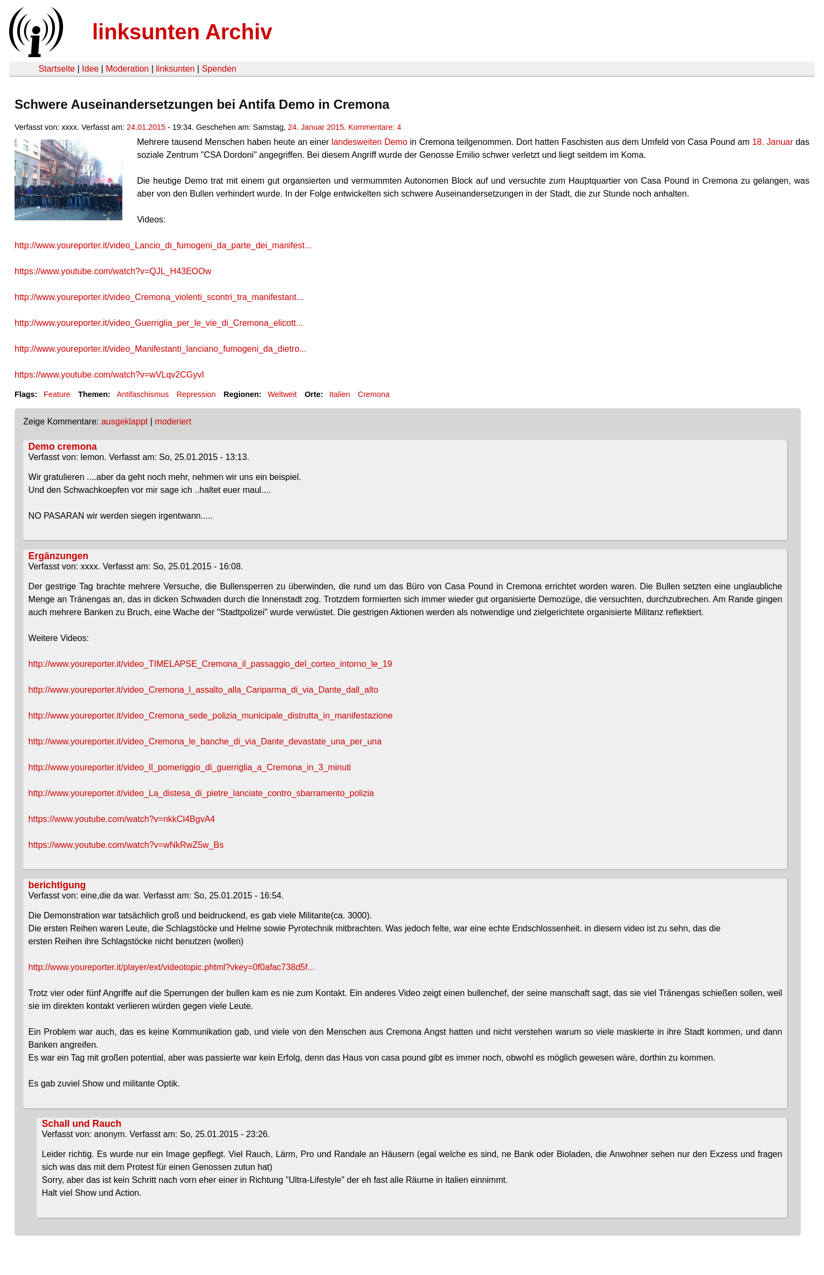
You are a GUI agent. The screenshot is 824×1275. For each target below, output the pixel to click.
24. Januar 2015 (316, 127)
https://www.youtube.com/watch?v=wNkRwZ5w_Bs (126, 844)
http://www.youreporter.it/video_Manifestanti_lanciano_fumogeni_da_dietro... (161, 348)
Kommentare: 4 (374, 127)
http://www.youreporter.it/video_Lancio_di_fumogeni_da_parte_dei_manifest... (163, 245)
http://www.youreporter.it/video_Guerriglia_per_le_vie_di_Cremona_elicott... (159, 323)
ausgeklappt (124, 421)
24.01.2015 (146, 127)
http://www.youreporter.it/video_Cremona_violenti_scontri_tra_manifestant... (159, 297)
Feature (57, 394)
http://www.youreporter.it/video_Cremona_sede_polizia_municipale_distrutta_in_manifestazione (211, 715)
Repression (196, 394)
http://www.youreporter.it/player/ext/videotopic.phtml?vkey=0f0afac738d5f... (172, 967)
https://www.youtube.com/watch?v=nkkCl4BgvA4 (122, 819)
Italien (339, 394)
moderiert (173, 421)
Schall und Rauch (82, 1123)
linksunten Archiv (182, 32)
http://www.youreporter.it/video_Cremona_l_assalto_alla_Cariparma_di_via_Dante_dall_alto (203, 689)
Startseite (56, 68)
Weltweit (282, 394)
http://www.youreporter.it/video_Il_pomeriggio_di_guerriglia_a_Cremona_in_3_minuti (190, 767)
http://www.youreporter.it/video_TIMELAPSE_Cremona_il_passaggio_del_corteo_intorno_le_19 (210, 663)
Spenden (219, 68)
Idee (90, 68)
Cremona (374, 394)
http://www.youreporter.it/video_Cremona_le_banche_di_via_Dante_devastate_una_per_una (205, 741)
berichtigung (57, 885)
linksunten (175, 68)
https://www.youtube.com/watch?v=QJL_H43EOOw (113, 271)
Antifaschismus (142, 394)
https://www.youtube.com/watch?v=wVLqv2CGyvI (109, 374)
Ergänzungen (58, 556)
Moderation (127, 68)
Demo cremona (63, 446)
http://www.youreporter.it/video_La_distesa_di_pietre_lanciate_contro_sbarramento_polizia (201, 793)
